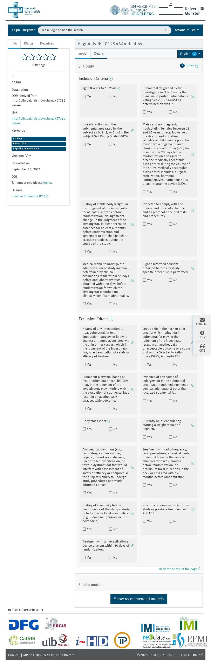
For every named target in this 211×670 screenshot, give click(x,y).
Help (202, 334)
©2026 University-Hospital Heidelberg (167, 655)
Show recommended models (139, 599)
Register (28, 30)
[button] (190, 54)
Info (14, 43)
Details (99, 53)
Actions (180, 30)
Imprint (28, 655)
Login (16, 30)
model (82, 53)
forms (189, 65)
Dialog (28, 43)
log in (47, 183)
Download (47, 43)
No (115, 96)
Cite (202, 347)
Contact (14, 655)
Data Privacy (64, 655)
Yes (89, 96)
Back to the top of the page (180, 569)
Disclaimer (44, 655)
